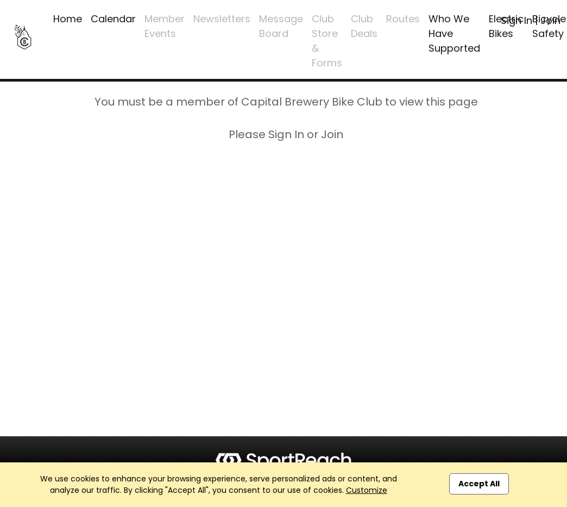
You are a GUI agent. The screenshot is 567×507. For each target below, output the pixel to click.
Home (67, 19)
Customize (366, 490)
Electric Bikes (506, 26)
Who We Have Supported (454, 33)
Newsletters (221, 19)
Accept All (479, 483)
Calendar (113, 19)
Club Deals (364, 26)
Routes (403, 19)
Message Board (281, 26)
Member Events (164, 26)
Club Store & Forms (327, 41)
